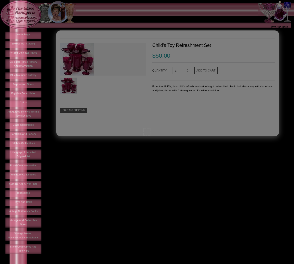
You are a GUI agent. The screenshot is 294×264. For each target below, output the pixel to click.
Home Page (23, 34)
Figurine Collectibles (23, 93)
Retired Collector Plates (23, 52)
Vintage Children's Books (23, 211)
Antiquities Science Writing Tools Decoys (23, 113)
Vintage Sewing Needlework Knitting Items (23, 235)
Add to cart (205, 70)
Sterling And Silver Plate (23, 183)
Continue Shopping (74, 110)
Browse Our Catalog (23, 43)
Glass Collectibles (23, 124)
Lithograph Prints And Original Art (23, 154)
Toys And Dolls (279, 26)
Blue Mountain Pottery (23, 75)
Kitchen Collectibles (23, 143)
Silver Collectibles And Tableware (23, 248)
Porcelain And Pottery (23, 134)
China (23, 102)
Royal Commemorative (23, 165)
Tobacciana (23, 193)
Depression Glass (23, 84)
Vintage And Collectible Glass (23, 222)
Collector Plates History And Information (23, 64)
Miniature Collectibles (23, 174)
